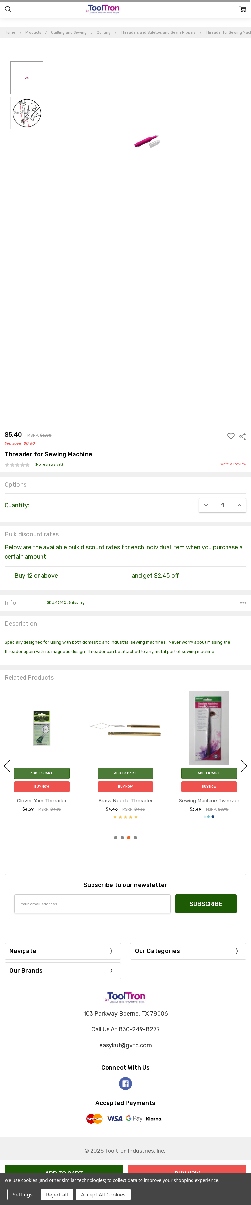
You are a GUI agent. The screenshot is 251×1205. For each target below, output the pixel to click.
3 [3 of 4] (129, 838)
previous (7, 766)
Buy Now (41, 787)
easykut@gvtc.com (125, 1045)
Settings (23, 1194)
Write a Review (233, 464)
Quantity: (17, 505)
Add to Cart (41, 773)
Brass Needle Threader (209, 801)
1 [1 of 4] (115, 838)
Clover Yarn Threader (125, 801)
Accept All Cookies (103, 1194)
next (244, 766)
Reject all (57, 1194)
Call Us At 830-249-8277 (126, 1029)
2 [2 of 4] (122, 838)
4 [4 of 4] (135, 838)
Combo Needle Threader (42, 801)
